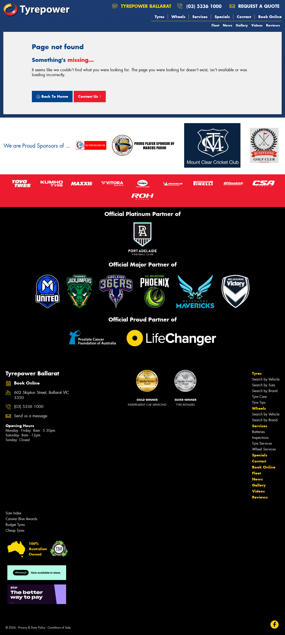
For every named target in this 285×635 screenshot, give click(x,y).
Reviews (273, 25)
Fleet (215, 25)
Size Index (13, 513)
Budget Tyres (15, 524)
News (227, 25)
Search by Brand (264, 391)
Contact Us (89, 96)
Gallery (242, 25)
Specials (222, 16)
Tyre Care (259, 396)
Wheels (178, 16)
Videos (257, 25)
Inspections (260, 437)
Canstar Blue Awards (21, 519)
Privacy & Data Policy (31, 627)
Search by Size (263, 385)
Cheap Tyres (15, 530)
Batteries (258, 431)
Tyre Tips (258, 402)
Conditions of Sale (59, 627)
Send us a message (30, 416)
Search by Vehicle (265, 379)
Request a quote (254, 6)
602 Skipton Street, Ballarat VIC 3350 (41, 395)
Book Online (270, 16)
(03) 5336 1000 (204, 6)
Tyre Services (262, 443)
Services (200, 16)
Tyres (159, 16)
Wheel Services (264, 449)
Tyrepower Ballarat (141, 6)
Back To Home (52, 96)
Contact (244, 16)
